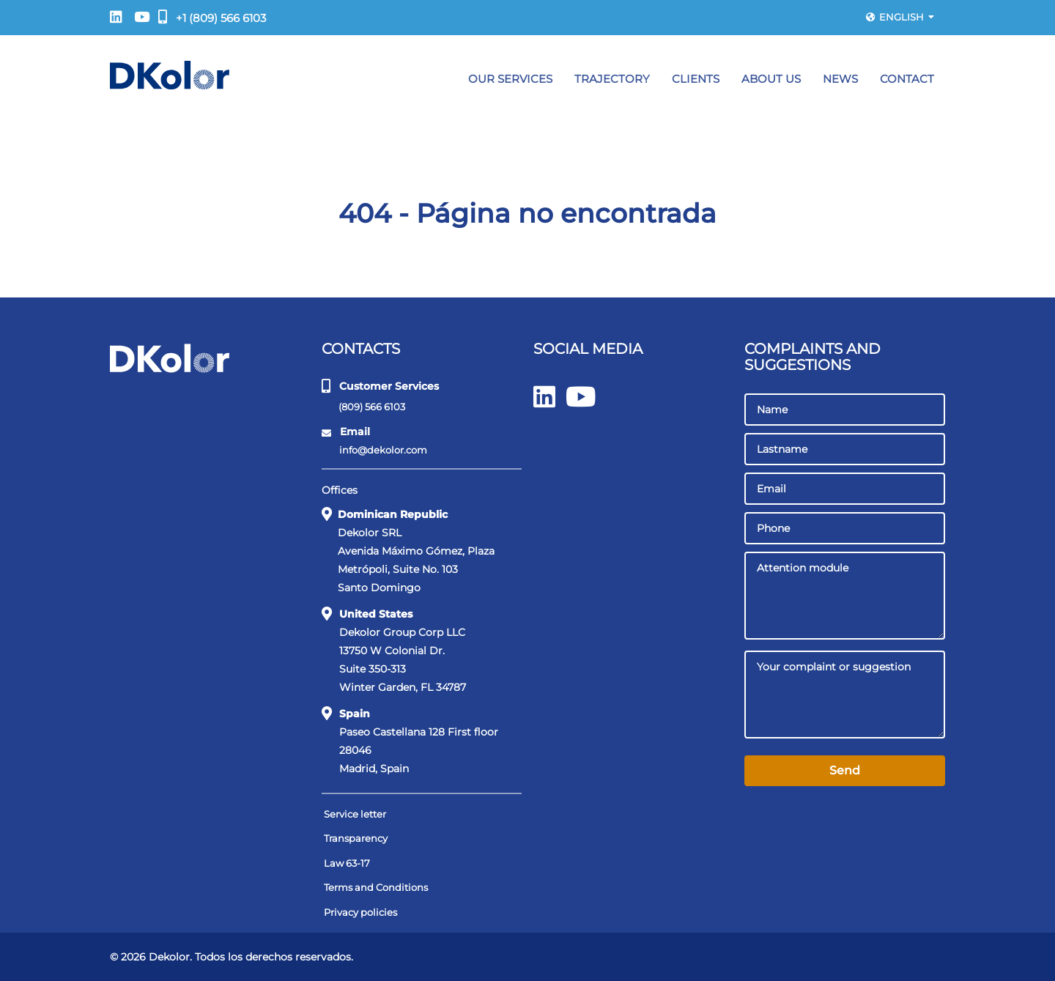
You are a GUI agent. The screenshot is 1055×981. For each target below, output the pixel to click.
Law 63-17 (347, 863)
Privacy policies (360, 912)
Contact (907, 79)
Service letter (355, 814)
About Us (771, 79)
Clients (695, 79)
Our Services (510, 79)
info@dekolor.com (375, 450)
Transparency (356, 838)
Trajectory (612, 79)
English (900, 17)
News (840, 79)
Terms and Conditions (376, 887)
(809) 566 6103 (364, 406)
